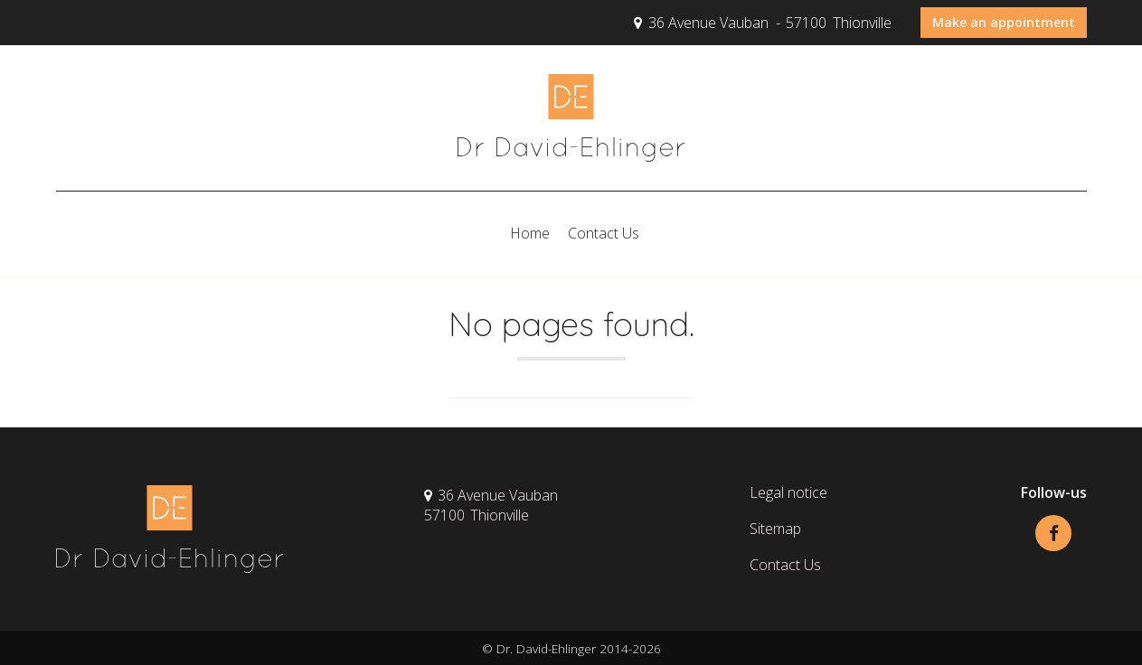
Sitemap (775, 529)
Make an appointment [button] (1003, 22)
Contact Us (603, 233)
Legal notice (788, 492)
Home (530, 233)
